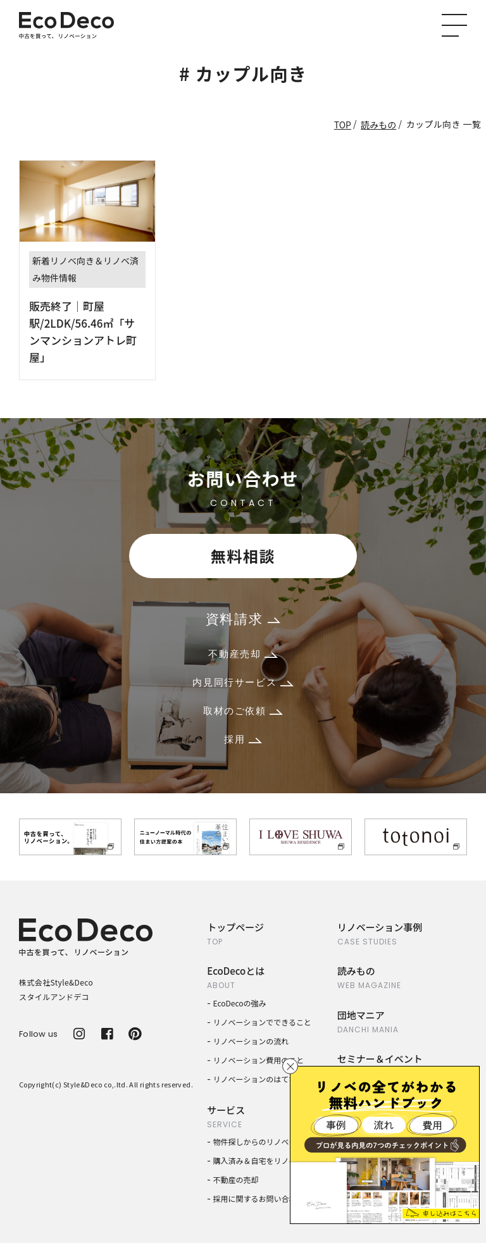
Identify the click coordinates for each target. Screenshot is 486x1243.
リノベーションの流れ (251, 1041)
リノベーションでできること (262, 1022)
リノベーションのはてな (255, 1078)
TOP (342, 124)
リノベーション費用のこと (258, 1059)
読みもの (378, 124)
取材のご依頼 (243, 710)
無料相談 (243, 556)
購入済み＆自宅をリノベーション (270, 1160)
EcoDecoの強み (239, 1003)
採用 (242, 739)
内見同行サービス (242, 682)
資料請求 (243, 619)
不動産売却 (242, 653)
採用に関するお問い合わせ (258, 1198)
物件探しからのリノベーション (266, 1141)
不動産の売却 (236, 1179)
